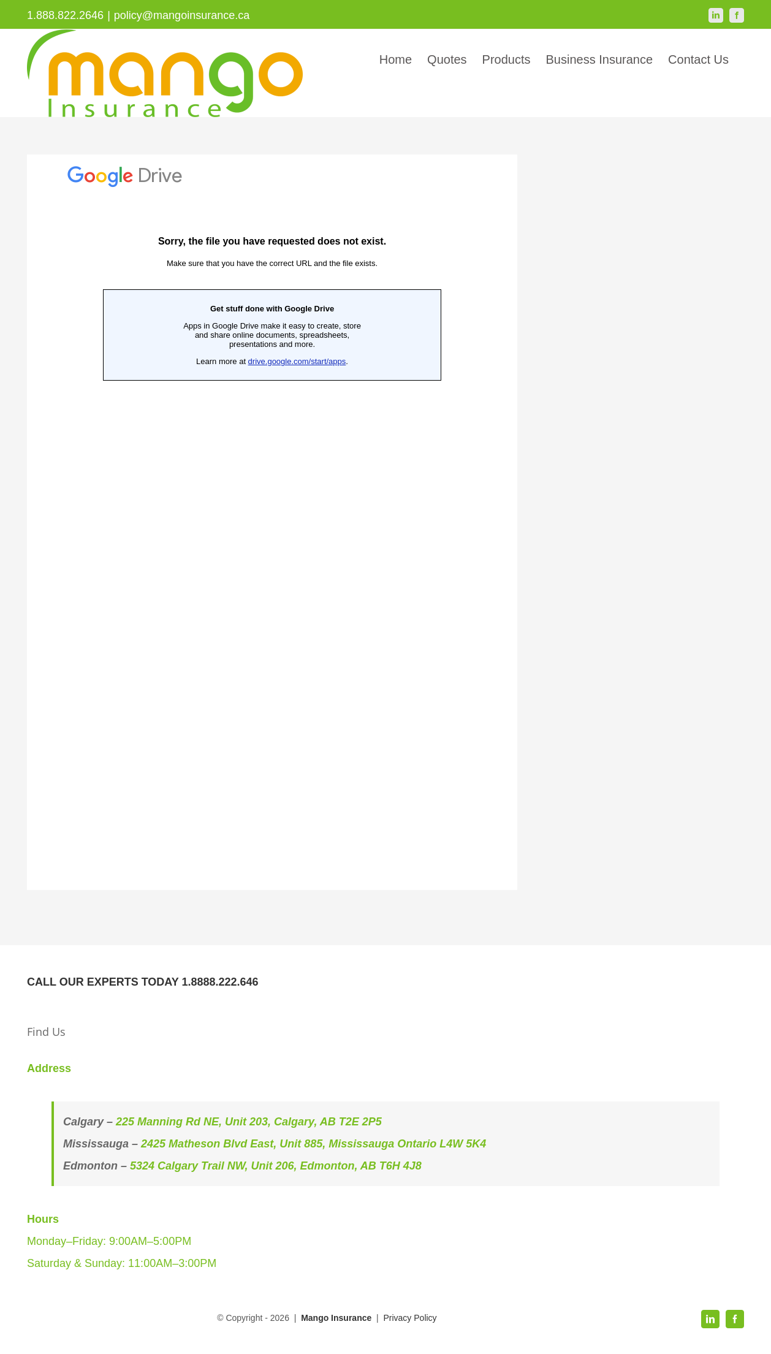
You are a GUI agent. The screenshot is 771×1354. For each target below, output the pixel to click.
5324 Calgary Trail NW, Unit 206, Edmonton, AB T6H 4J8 (276, 1166)
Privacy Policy (409, 1318)
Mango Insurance (337, 1318)
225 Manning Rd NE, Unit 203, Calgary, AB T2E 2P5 (249, 1122)
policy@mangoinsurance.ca (181, 15)
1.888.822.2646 (65, 15)
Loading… (272, 522)
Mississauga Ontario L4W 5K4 (407, 1144)
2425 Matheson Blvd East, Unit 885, (235, 1144)
